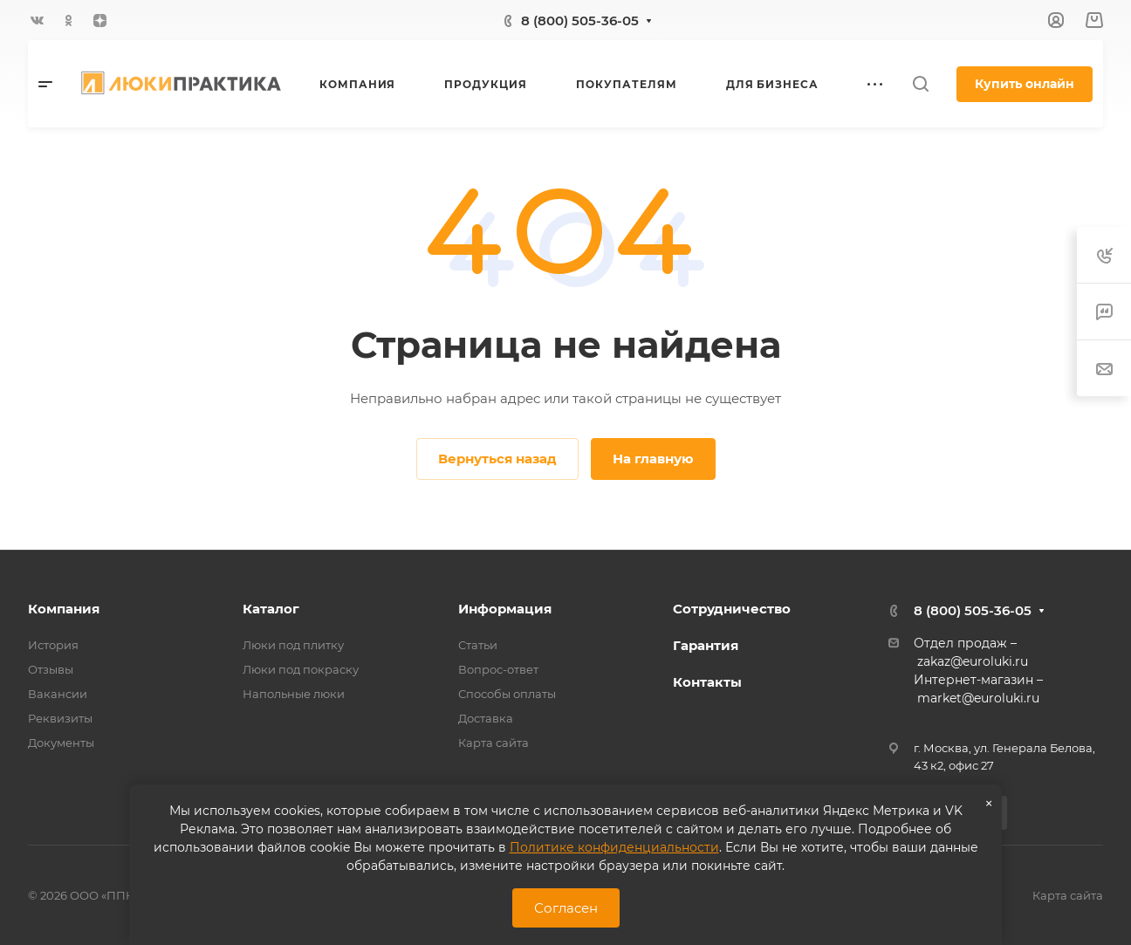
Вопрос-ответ (498, 669)
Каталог (271, 608)
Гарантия (705, 645)
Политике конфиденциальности (614, 847)
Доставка (485, 718)
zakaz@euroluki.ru (972, 661)
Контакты (707, 682)
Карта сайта (493, 743)
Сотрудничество (732, 608)
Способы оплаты (507, 694)
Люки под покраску (301, 669)
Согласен (566, 908)
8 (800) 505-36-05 (580, 20)
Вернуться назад (497, 458)
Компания (63, 608)
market (939, 698)
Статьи (477, 645)
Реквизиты (60, 718)
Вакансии (57, 694)
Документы (61, 743)
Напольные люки (294, 694)
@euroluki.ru (1000, 698)
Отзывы (50, 669)
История (53, 645)
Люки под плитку (293, 645)
